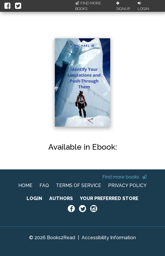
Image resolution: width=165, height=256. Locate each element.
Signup (123, 6)
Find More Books (88, 6)
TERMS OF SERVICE (78, 185)
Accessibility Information (109, 237)
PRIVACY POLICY (127, 185)
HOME (25, 185)
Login (143, 6)
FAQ (44, 185)
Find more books (124, 177)
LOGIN (34, 198)
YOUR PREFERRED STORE (109, 198)
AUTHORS (61, 198)
